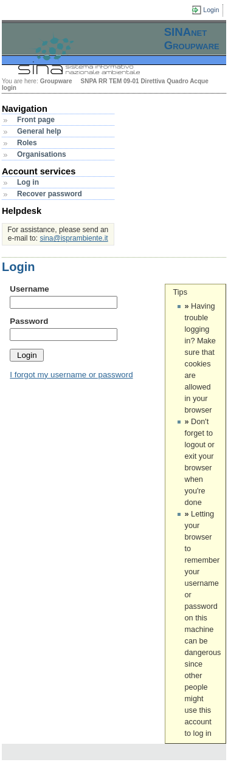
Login (211, 9)
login (9, 87)
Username (29, 288)
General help (39, 131)
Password (29, 321)
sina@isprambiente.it (74, 238)
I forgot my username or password (71, 374)
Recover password (49, 194)
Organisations (41, 154)
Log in (28, 182)
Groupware (56, 81)
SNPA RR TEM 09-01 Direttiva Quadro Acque (144, 81)
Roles (27, 143)
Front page (36, 119)
